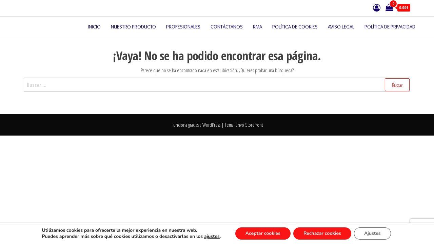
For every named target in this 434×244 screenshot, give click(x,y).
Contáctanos (227, 27)
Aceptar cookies (262, 233)
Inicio (94, 27)
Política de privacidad (389, 27)
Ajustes (372, 233)
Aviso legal (341, 27)
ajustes (212, 236)
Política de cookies (295, 27)
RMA (257, 27)
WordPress (211, 124)
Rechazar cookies (322, 233)
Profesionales (183, 27)
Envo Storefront (249, 124)
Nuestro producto (133, 27)
